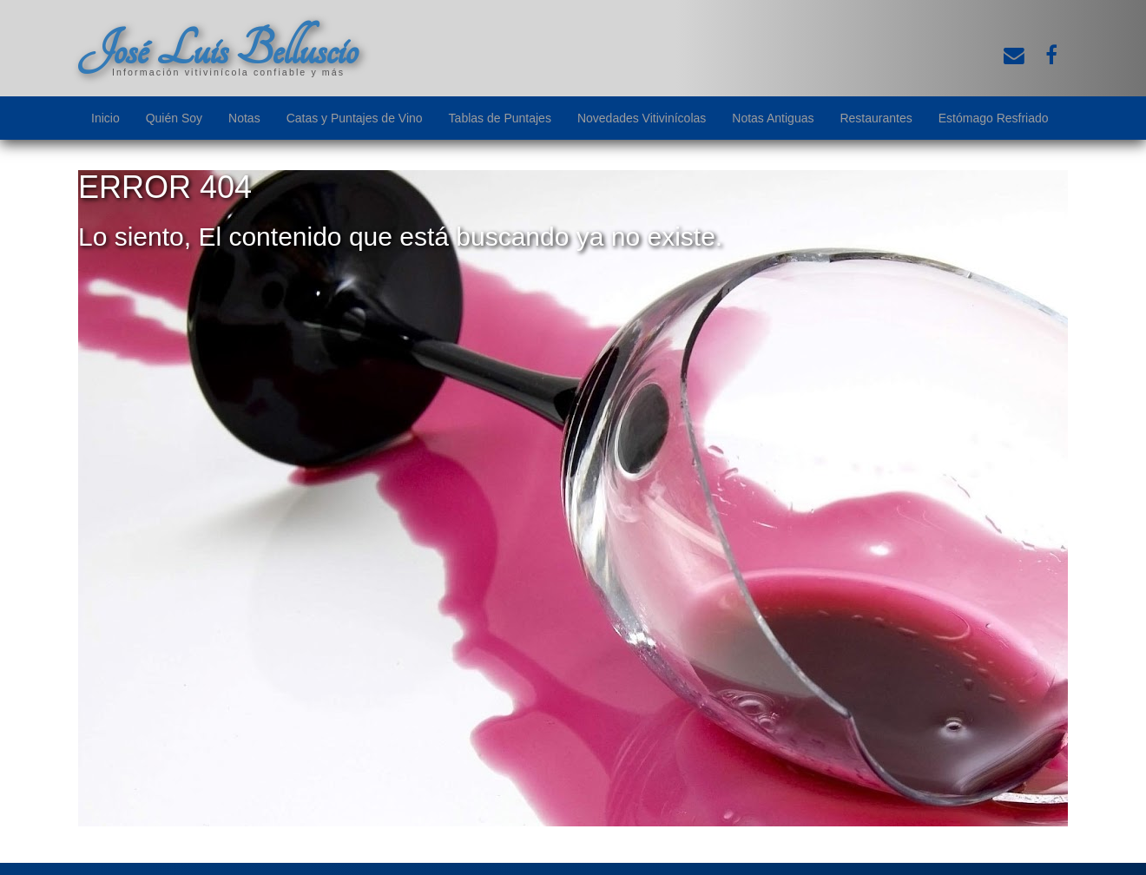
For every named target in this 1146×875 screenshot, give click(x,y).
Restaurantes (876, 118)
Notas (244, 118)
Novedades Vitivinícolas (641, 118)
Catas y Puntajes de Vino (354, 118)
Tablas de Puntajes (500, 118)
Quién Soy (174, 118)
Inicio (105, 118)
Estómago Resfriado (994, 118)
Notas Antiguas (772, 118)
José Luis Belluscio (218, 49)
